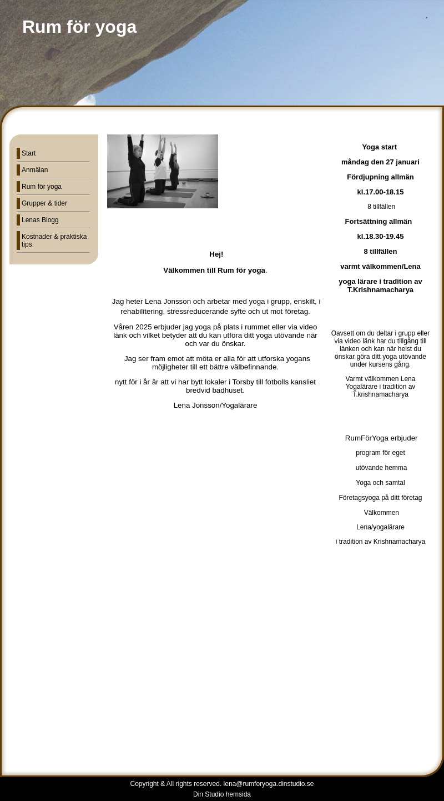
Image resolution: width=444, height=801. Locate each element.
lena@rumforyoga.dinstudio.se (269, 784)
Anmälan (35, 170)
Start (29, 153)
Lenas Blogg (40, 220)
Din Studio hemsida (222, 794)
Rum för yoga (42, 187)
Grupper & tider (44, 203)
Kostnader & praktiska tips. (54, 240)
